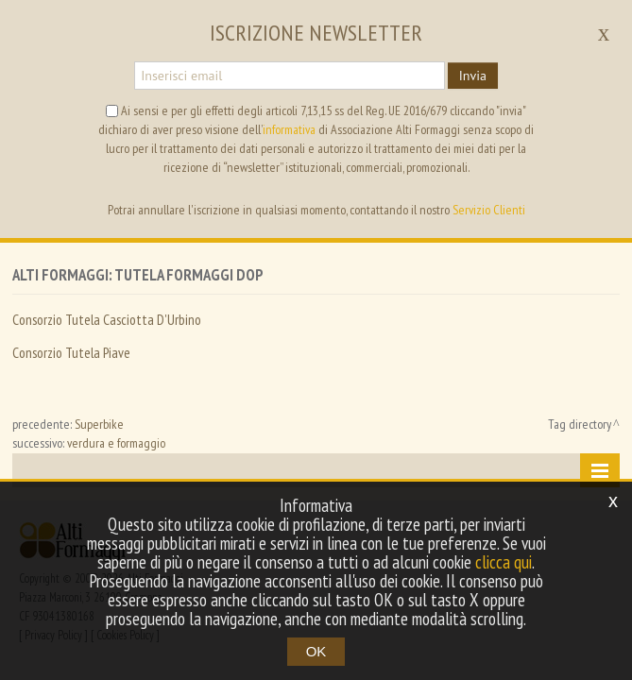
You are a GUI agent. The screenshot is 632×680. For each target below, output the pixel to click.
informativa (289, 129)
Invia (473, 75)
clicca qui (503, 562)
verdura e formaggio (116, 442)
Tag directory (579, 424)
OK (316, 651)
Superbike (99, 424)
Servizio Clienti (489, 209)
